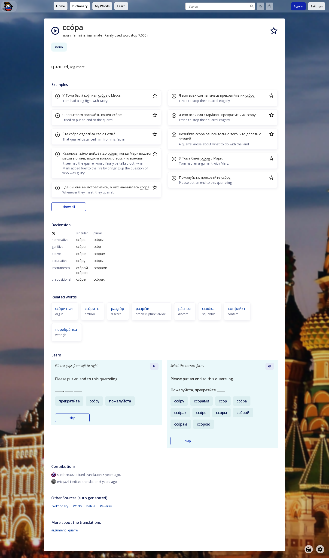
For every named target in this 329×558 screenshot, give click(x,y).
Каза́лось (70, 153)
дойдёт (95, 153)
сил (200, 95)
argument (58, 530)
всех (192, 95)
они (78, 187)
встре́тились (97, 187)
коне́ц (106, 114)
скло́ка (208, 308)
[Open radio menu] (309, 549)
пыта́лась (211, 95)
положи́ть (92, 114)
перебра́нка (66, 329)
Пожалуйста (189, 177)
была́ (79, 95)
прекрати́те (210, 177)
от (104, 134)
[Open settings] (320, 549)
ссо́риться (64, 308)
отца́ (111, 134)
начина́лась (129, 187)
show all (69, 207)
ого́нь (80, 158)
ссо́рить (92, 308)
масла (67, 158)
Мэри (115, 95)
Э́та (65, 134)
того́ (234, 134)
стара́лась (212, 114)
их (242, 95)
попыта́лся (74, 114)
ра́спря (184, 308)
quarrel (73, 530)
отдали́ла (87, 134)
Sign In (298, 6)
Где (65, 187)
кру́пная (90, 95)
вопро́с (106, 158)
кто (126, 158)
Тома (69, 95)
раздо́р (117, 308)
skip (72, 418)
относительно (217, 134)
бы (72, 187)
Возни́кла (187, 134)
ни (84, 187)
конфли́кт (237, 308)
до (104, 153)
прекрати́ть (230, 95)
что (242, 134)
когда (124, 153)
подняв (93, 158)
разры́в (142, 308)
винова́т (137, 158)
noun (59, 47)
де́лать (252, 134)
